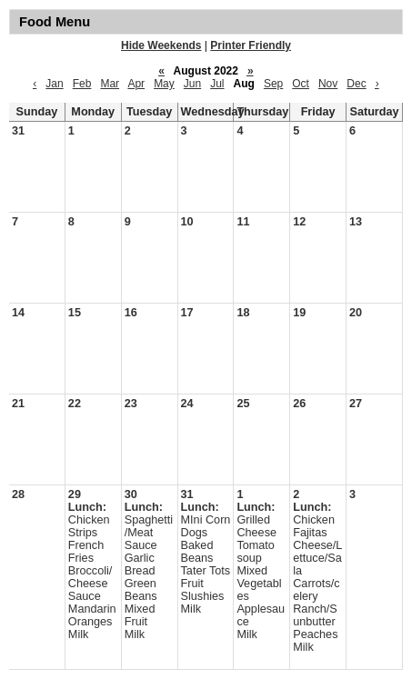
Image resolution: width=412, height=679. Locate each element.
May (164, 83)
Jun (192, 83)
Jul (217, 83)
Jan (54, 83)
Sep (273, 83)
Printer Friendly (250, 45)
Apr (136, 83)
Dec (356, 83)
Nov (327, 83)
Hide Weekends (161, 45)
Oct (300, 83)
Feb (82, 83)
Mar (109, 83)
